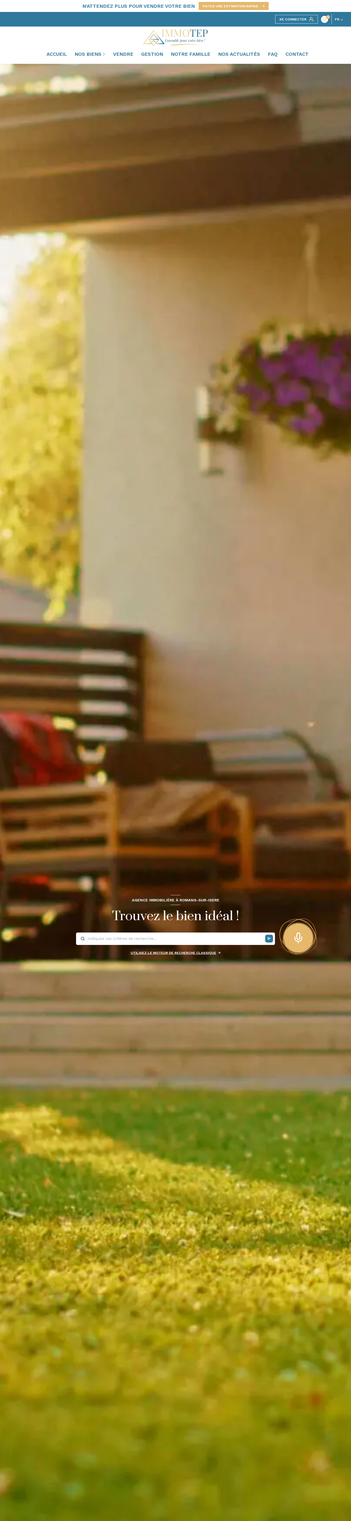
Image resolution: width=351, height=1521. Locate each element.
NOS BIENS (88, 54)
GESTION (152, 54)
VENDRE (123, 54)
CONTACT (297, 54)
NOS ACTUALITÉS (239, 54)
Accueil (57, 54)
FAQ (273, 54)
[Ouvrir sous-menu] (104, 54)
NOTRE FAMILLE (190, 54)
